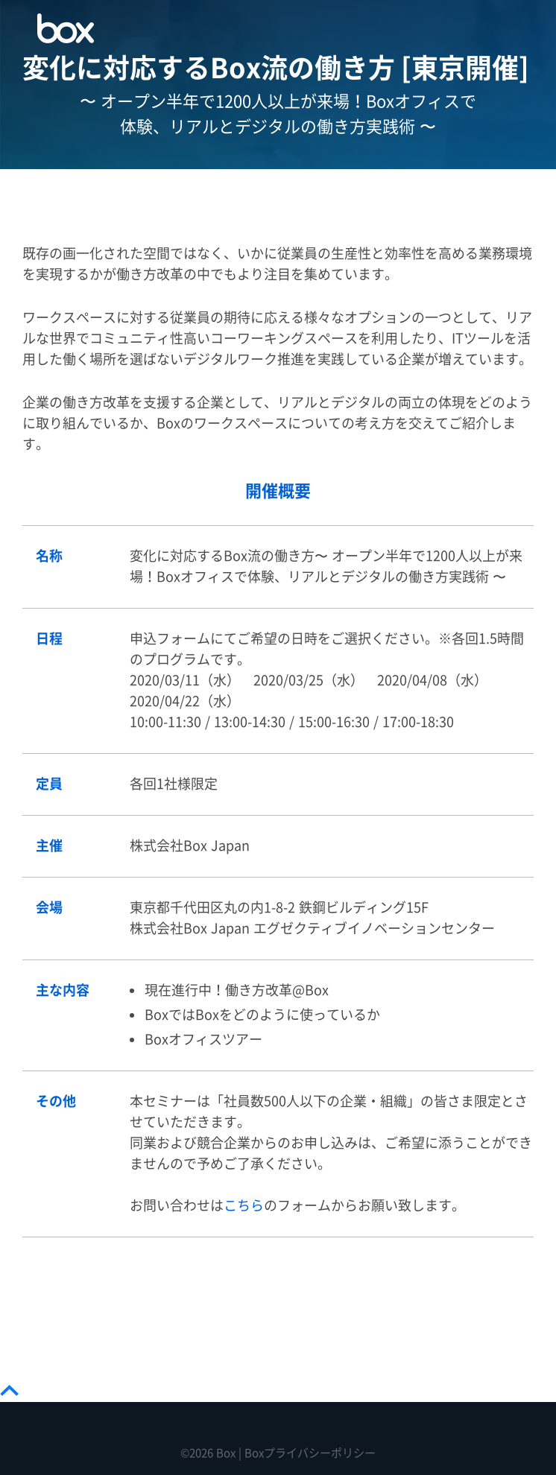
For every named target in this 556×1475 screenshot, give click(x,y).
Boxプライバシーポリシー (310, 1453)
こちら (244, 1206)
